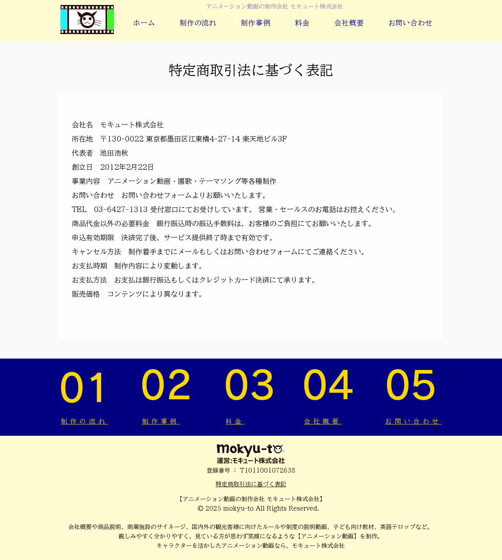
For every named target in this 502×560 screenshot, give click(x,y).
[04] (331, 385)
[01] (87, 388)
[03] (251, 385)
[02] (170, 385)
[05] (413, 385)
